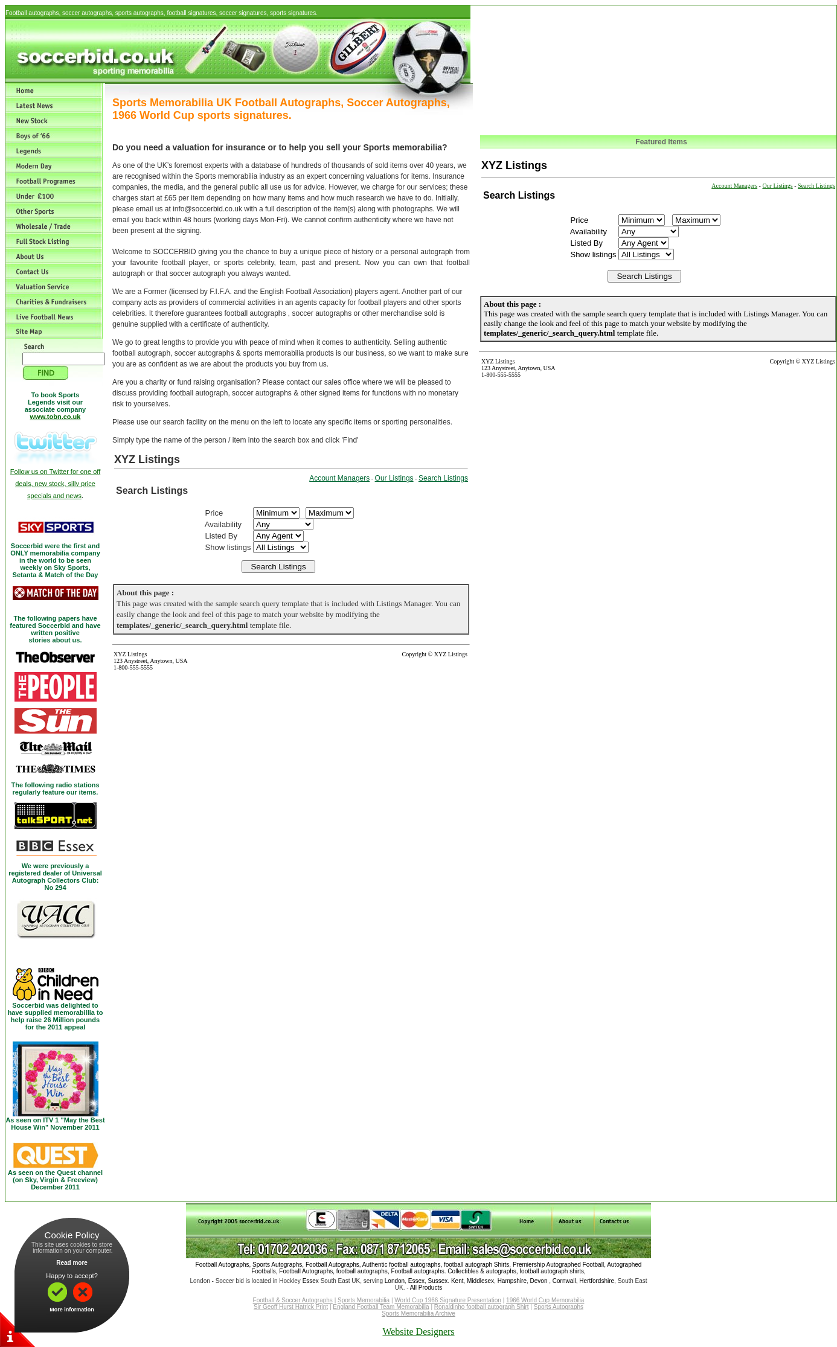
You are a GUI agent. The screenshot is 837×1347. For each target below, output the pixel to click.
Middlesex (480, 1281)
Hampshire (512, 1281)
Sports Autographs (558, 1307)
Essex (311, 1281)
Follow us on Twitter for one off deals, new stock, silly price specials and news (55, 483)
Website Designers (418, 1331)
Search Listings (443, 478)
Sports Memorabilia (364, 1300)
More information (72, 1310)
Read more (72, 1262)
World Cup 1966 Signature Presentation (447, 1300)
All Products (426, 1287)
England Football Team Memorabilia (381, 1307)
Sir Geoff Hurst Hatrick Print (291, 1307)
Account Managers (339, 478)
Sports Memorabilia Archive (418, 1313)
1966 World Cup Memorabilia (545, 1300)
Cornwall (564, 1281)
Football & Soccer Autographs (293, 1300)
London (395, 1281)
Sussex (438, 1281)
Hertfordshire (596, 1281)
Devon (539, 1281)
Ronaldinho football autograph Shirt (481, 1307)
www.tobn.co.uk (55, 416)
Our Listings (394, 478)
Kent (457, 1281)
